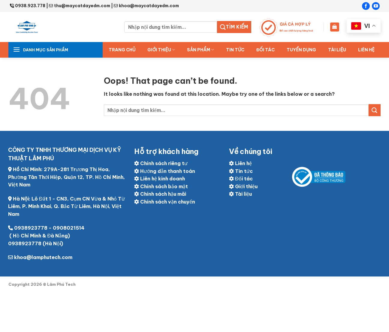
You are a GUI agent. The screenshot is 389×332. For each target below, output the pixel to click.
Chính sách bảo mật (161, 186)
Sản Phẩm (200, 50)
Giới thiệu (161, 50)
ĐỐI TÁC (265, 50)
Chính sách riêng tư (161, 163)
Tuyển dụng (301, 50)
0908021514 (68, 228)
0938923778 (30, 228)
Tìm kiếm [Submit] (234, 27)
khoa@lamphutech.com (43, 257)
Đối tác (241, 179)
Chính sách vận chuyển (164, 202)
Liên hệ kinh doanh (159, 179)
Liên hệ (366, 50)
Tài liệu (337, 50)
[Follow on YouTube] (375, 6)
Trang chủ (122, 50)
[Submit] (375, 110)
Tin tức (235, 50)
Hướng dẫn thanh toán (164, 171)
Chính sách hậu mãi (160, 194)
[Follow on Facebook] (365, 6)
